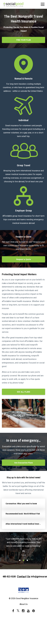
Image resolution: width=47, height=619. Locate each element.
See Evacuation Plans (23, 462)
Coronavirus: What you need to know (21, 503)
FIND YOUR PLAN (23, 39)
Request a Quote (23, 259)
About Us (24, 604)
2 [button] (23, 560)
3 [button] (27, 560)
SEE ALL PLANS (23, 391)
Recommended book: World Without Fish (23, 513)
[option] (23, 546)
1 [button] (19, 560)
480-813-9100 (9, 576)
